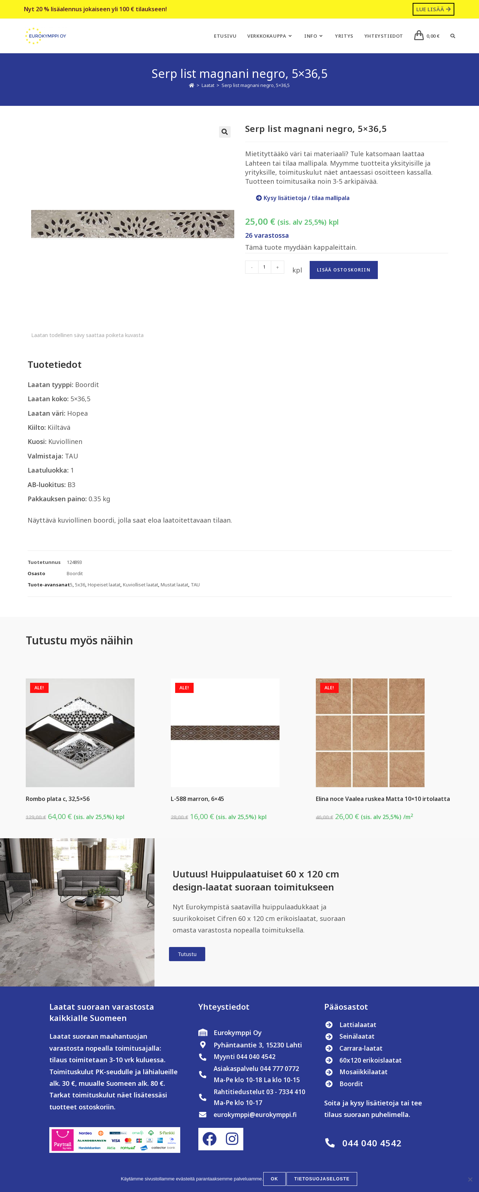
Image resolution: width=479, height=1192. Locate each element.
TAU (195, 584)
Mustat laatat (174, 584)
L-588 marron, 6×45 (197, 799)
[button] (225, 132)
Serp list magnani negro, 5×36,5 (256, 85)
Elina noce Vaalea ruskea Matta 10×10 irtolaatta (383, 799)
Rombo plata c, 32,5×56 (58, 799)
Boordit (75, 573)
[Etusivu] (191, 85)
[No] (470, 1179)
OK (275, 1179)
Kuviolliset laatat (140, 584)
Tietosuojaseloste (322, 1179)
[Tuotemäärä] (264, 267)
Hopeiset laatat (104, 584)
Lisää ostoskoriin (344, 270)
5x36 (80, 584)
